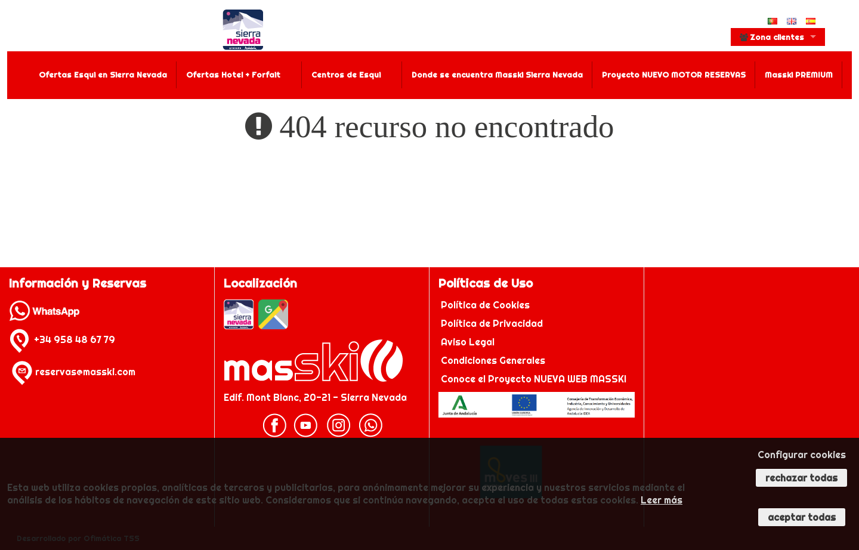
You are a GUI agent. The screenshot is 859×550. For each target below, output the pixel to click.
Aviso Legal (468, 342)
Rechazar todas (801, 478)
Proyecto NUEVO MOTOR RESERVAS (674, 74)
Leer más (661, 500)
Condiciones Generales (493, 360)
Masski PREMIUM (799, 74)
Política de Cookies (486, 305)
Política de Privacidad (493, 323)
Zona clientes (772, 37)
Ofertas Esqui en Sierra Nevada (103, 74)
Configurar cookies (802, 455)
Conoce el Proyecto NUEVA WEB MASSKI (532, 379)
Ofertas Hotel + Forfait (233, 74)
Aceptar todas (802, 517)
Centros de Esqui (346, 74)
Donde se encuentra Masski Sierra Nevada (497, 74)
